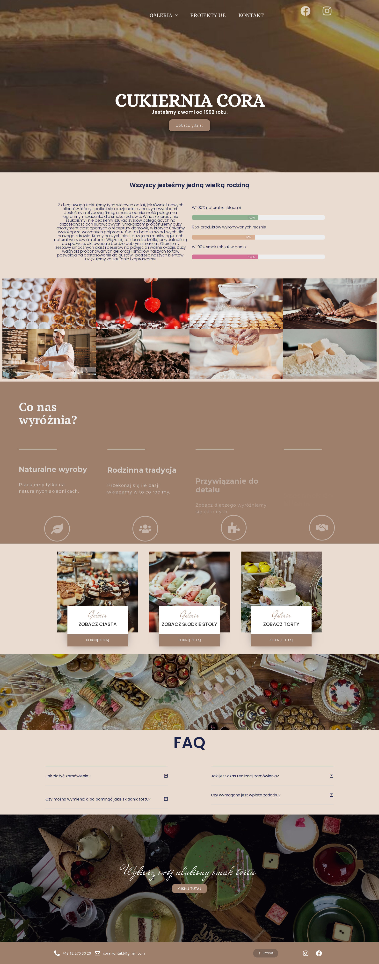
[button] (106, 780)
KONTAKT (251, 11)
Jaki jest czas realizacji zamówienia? (245, 776)
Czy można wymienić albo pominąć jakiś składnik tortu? (98, 799)
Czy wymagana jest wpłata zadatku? (246, 795)
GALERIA (164, 11)
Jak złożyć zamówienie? (67, 776)
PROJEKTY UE (208, 11)
